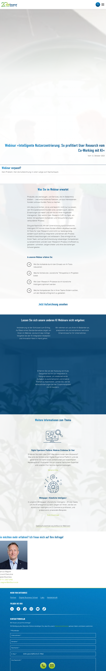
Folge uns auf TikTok (44, 609)
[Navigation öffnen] (103, 4)
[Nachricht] (52, 665)
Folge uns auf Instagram (31, 609)
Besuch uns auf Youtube (38, 609)
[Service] (53, 665)
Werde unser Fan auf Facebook (25, 609)
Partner (13, 598)
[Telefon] (43, 665)
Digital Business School (28, 598)
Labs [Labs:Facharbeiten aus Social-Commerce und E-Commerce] (42, 598)
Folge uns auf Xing (18, 609)
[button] (98, 4)
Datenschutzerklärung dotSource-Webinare (53, 526)
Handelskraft (52, 598)
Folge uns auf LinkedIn (12, 609)
